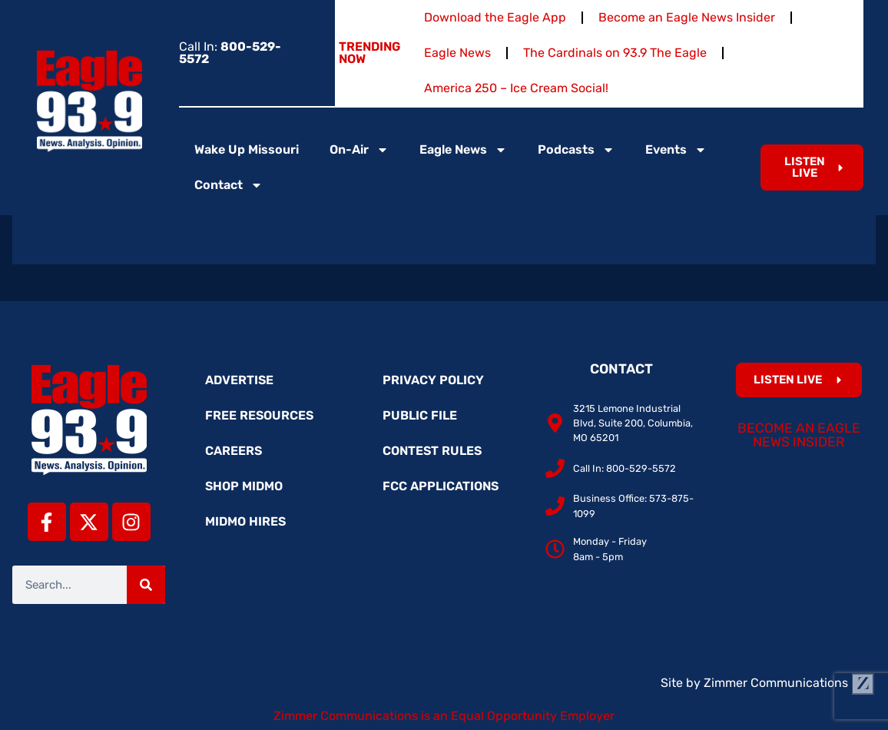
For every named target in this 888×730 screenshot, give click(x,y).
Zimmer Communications (789, 682)
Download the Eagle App (495, 17)
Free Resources (259, 415)
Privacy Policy (433, 380)
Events (676, 150)
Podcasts (576, 150)
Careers (233, 450)
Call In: (230, 52)
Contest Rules (432, 450)
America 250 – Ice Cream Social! (516, 88)
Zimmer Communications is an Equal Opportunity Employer (444, 715)
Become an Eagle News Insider (686, 17)
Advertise (239, 380)
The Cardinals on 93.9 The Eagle (615, 52)
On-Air (359, 150)
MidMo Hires (245, 521)
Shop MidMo (244, 486)
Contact (228, 185)
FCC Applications (441, 486)
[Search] (146, 585)
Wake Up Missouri (246, 149)
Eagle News (457, 52)
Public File (420, 415)
